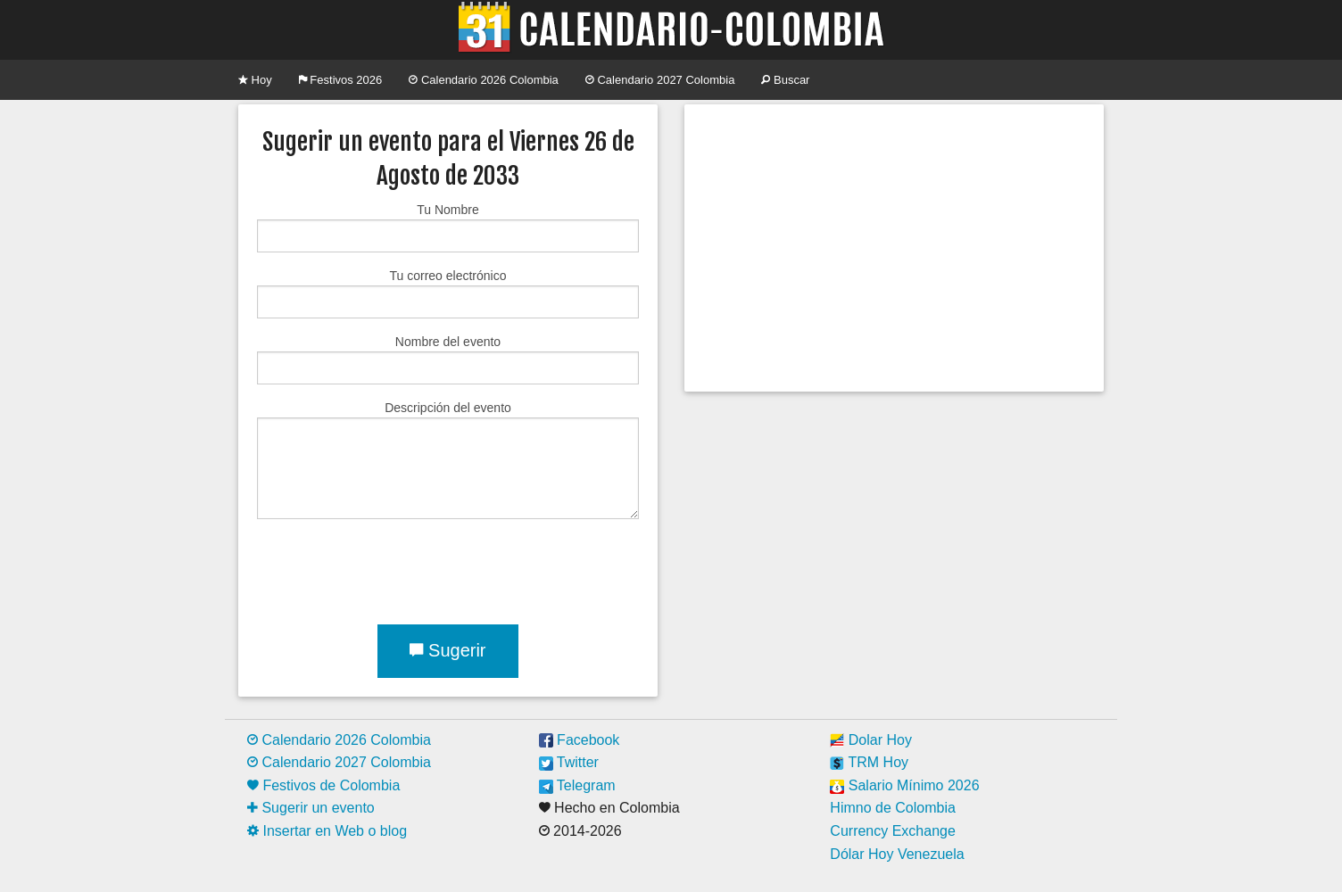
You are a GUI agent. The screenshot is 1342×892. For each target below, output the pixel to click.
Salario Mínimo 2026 (904, 785)
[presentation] (392, 568)
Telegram (577, 785)
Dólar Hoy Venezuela (897, 854)
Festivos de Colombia (323, 785)
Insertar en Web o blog (327, 830)
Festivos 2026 (341, 80)
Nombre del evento (448, 359)
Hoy (255, 80)
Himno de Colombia (893, 807)
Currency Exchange (893, 830)
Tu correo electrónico (448, 293)
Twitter (569, 762)
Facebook (579, 739)
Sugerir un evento (311, 807)
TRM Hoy (869, 762)
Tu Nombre (448, 227)
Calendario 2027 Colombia (660, 80)
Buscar (785, 80)
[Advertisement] (894, 248)
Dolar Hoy (871, 739)
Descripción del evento (448, 460)
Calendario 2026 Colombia (484, 80)
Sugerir (447, 650)
